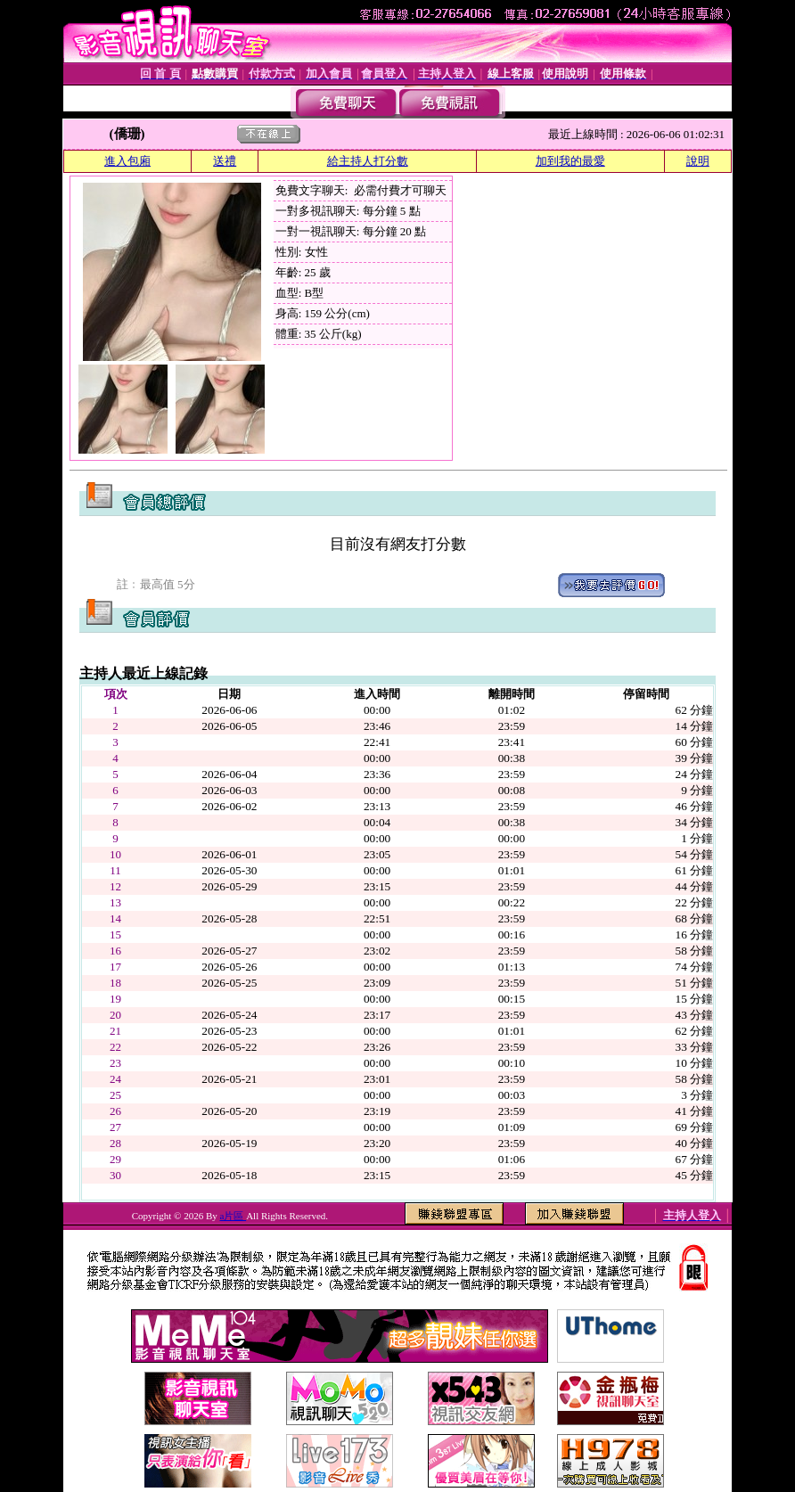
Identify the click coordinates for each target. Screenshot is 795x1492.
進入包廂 (127, 161)
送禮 (224, 161)
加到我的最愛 (570, 161)
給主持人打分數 (367, 161)
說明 (697, 161)
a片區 (233, 1215)
